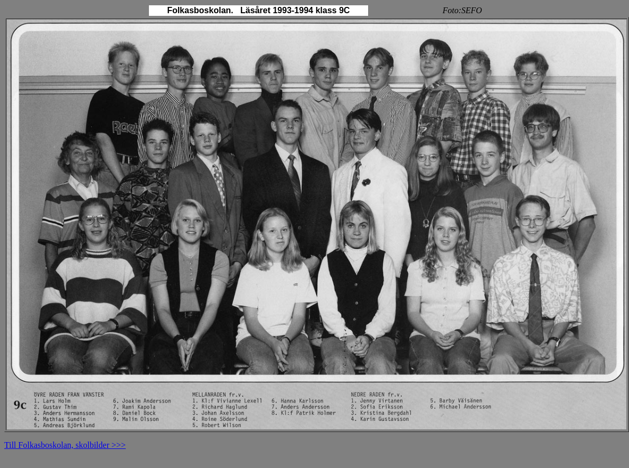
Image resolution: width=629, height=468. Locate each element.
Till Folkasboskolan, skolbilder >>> (65, 445)
